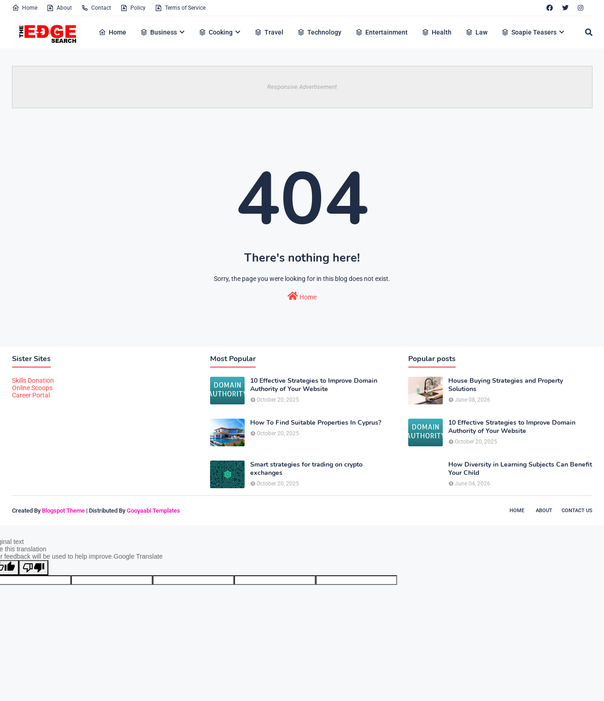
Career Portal (31, 395)
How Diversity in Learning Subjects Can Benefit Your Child (520, 469)
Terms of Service (180, 8)
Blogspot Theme (63, 510)
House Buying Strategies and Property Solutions (505, 385)
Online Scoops (32, 387)
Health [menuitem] (437, 32)
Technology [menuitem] (319, 32)
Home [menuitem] (112, 32)
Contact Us (577, 511)
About (59, 8)
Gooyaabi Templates (153, 510)
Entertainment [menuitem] (381, 32)
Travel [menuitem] (268, 32)
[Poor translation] (33, 567)
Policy (133, 8)
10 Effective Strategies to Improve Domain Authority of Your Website (313, 385)
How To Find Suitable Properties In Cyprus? (315, 423)
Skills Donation (33, 380)
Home (24, 8)
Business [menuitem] (158, 32)
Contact (96, 8)
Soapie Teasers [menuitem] (529, 32)
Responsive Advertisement (302, 86)
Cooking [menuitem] (216, 32)
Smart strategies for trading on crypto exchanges (306, 469)
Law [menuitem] (476, 32)
